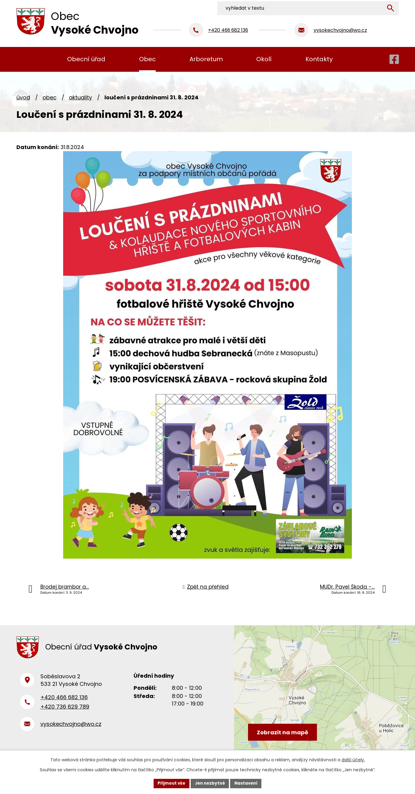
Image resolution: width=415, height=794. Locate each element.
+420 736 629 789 (64, 709)
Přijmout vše (169, 783)
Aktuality (80, 97)
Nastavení (248, 783)
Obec (49, 97)
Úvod (23, 97)
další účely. (353, 759)
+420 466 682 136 (64, 700)
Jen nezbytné (210, 783)
